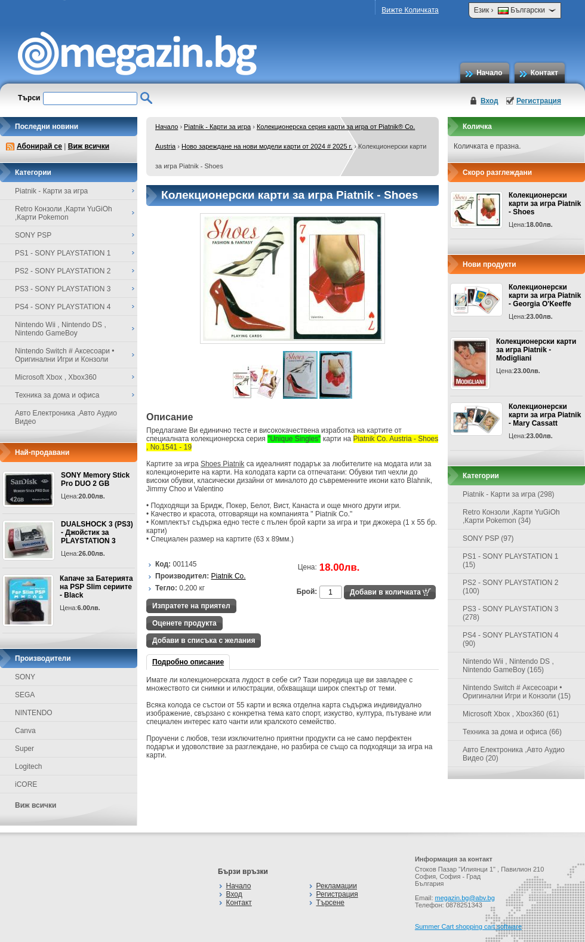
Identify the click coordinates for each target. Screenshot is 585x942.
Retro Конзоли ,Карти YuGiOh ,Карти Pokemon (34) (511, 516)
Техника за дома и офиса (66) (512, 732)
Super (24, 748)
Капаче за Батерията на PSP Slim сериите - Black (96, 586)
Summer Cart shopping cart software (468, 926)
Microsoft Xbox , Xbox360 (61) (511, 714)
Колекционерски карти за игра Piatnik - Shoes (545, 203)
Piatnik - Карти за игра (217, 126)
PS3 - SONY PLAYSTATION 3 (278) (511, 613)
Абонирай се (39, 146)
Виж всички (88, 146)
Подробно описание (188, 662)
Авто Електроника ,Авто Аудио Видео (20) (514, 754)
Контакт (544, 73)
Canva (25, 730)
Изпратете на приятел (191, 606)
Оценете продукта (184, 623)
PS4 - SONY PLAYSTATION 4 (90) (511, 639)
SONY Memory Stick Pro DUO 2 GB (95, 479)
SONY (25, 677)
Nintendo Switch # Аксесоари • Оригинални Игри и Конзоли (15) (517, 692)
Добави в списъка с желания (203, 640)
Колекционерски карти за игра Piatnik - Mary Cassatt (545, 414)
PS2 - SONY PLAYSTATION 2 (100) (511, 586)
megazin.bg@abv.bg (465, 897)
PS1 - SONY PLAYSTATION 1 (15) (511, 560)
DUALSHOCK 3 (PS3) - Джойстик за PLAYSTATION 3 (97, 532)
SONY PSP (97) (488, 538)
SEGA (25, 695)
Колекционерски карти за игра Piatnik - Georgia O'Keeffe (545, 295)
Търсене (330, 902)
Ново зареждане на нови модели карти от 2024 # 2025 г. (266, 146)
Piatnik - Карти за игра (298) (509, 494)
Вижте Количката (409, 10)
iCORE (26, 784)
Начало (489, 73)
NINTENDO (34, 713)
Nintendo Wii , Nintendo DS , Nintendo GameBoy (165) (508, 665)
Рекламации (336, 886)
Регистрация (538, 101)
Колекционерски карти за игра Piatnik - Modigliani (536, 349)
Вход (489, 101)
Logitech (28, 766)
